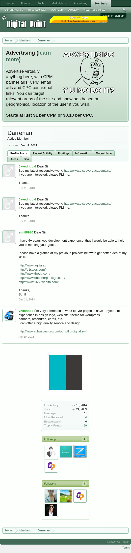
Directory (73, 9)
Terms (126, 547)
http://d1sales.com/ (32, 269)
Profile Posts (18, 153)
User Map (57, 9)
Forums (25, 3)
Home (10, 3)
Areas (14, 159)
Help (126, 541)
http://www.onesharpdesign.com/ (42, 278)
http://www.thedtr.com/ (34, 273)
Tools (41, 3)
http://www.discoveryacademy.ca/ (87, 170)
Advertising (80, 3)
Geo (26, 159)
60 (85, 425)
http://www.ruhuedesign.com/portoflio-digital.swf (53, 331)
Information (82, 153)
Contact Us (113, 541)
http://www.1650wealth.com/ (39, 282)
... (111, 9)
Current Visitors (13, 9)
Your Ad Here (103, 22)
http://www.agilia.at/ (32, 265)
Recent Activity (42, 153)
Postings (63, 153)
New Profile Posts (94, 9)
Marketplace (104, 153)
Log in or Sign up (113, 15)
